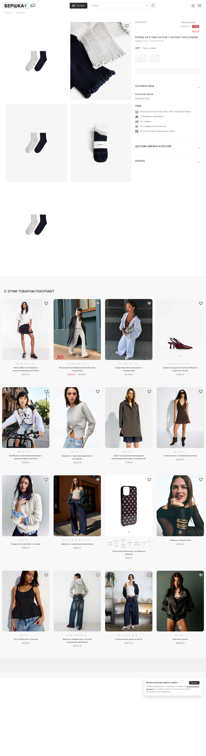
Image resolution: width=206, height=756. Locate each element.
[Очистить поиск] (147, 5)
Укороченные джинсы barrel (128, 639)
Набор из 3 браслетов (180, 540)
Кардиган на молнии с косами (25, 544)
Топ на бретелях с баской (26, 639)
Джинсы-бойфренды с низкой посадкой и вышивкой (77, 640)
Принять (194, 683)
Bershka (140, 22)
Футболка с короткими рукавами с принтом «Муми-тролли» (25, 457)
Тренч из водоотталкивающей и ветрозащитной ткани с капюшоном (129, 457)
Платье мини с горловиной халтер (180, 456)
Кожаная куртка (180, 639)
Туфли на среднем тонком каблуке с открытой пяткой (180, 369)
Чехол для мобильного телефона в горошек (128, 552)
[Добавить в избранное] (46, 303)
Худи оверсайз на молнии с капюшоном (128, 369)
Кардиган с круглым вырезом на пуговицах (77, 457)
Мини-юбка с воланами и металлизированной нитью (26, 369)
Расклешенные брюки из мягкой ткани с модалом (77, 369)
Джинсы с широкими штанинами (77, 544)
